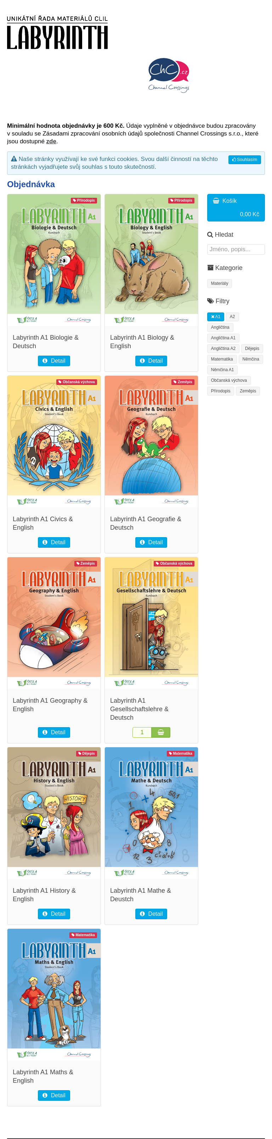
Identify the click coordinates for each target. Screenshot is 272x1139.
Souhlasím (244, 159)
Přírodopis (221, 391)
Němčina (251, 359)
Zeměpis (248, 391)
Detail (53, 361)
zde (51, 141)
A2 (232, 316)
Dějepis (252, 348)
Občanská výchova (229, 380)
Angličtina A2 (223, 348)
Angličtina (220, 327)
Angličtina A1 (223, 337)
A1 (215, 316)
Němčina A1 (222, 369)
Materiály (219, 283)
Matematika (222, 359)
